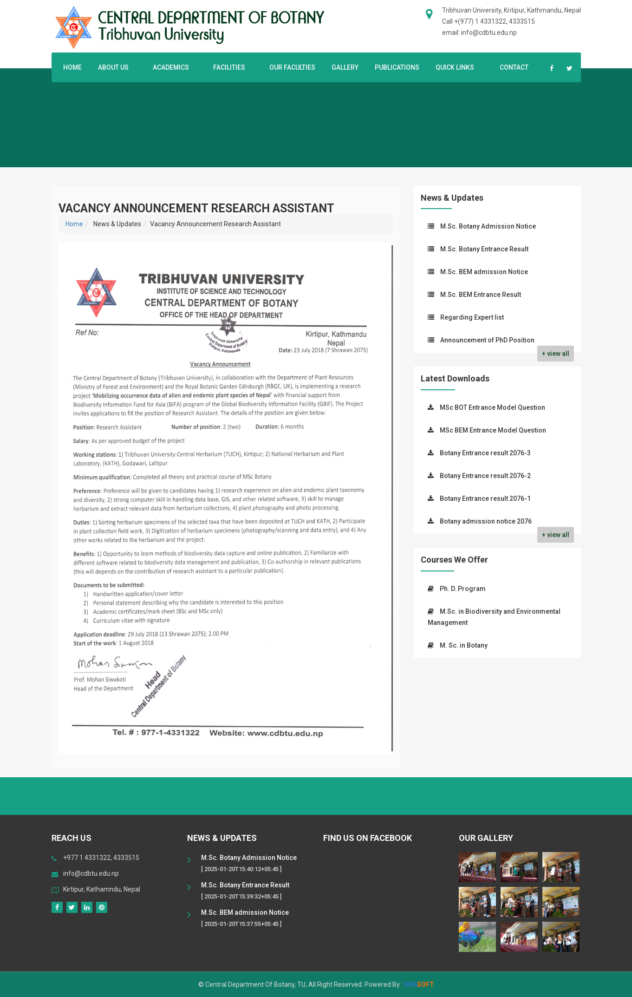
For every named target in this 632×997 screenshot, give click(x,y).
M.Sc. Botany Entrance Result (484, 249)
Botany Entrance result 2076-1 (485, 498)
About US (115, 67)
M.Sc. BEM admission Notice (484, 271)
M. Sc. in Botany (464, 645)
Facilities (231, 67)
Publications (397, 67)
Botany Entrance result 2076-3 (485, 453)
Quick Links (457, 67)
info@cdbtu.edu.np (91, 873)
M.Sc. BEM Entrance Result (480, 294)
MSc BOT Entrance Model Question (492, 407)
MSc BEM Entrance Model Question (493, 430)
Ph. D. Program (463, 588)
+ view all (555, 353)
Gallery (345, 67)
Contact (514, 67)
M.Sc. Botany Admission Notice (488, 226)
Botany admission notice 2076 (486, 521)
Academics (173, 67)
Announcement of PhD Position (487, 340)
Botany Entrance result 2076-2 (485, 475)
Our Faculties (292, 67)
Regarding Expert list (472, 317)
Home (72, 67)
